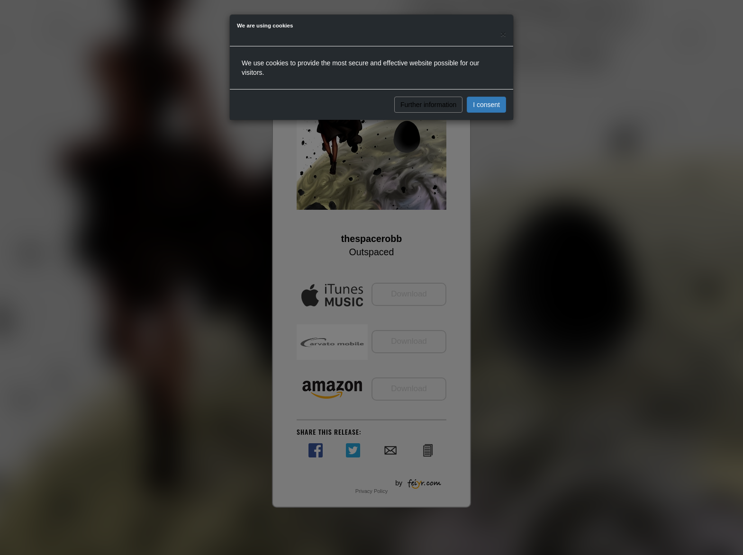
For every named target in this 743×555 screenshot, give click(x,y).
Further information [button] (428, 104)
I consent (486, 104)
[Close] (503, 34)
